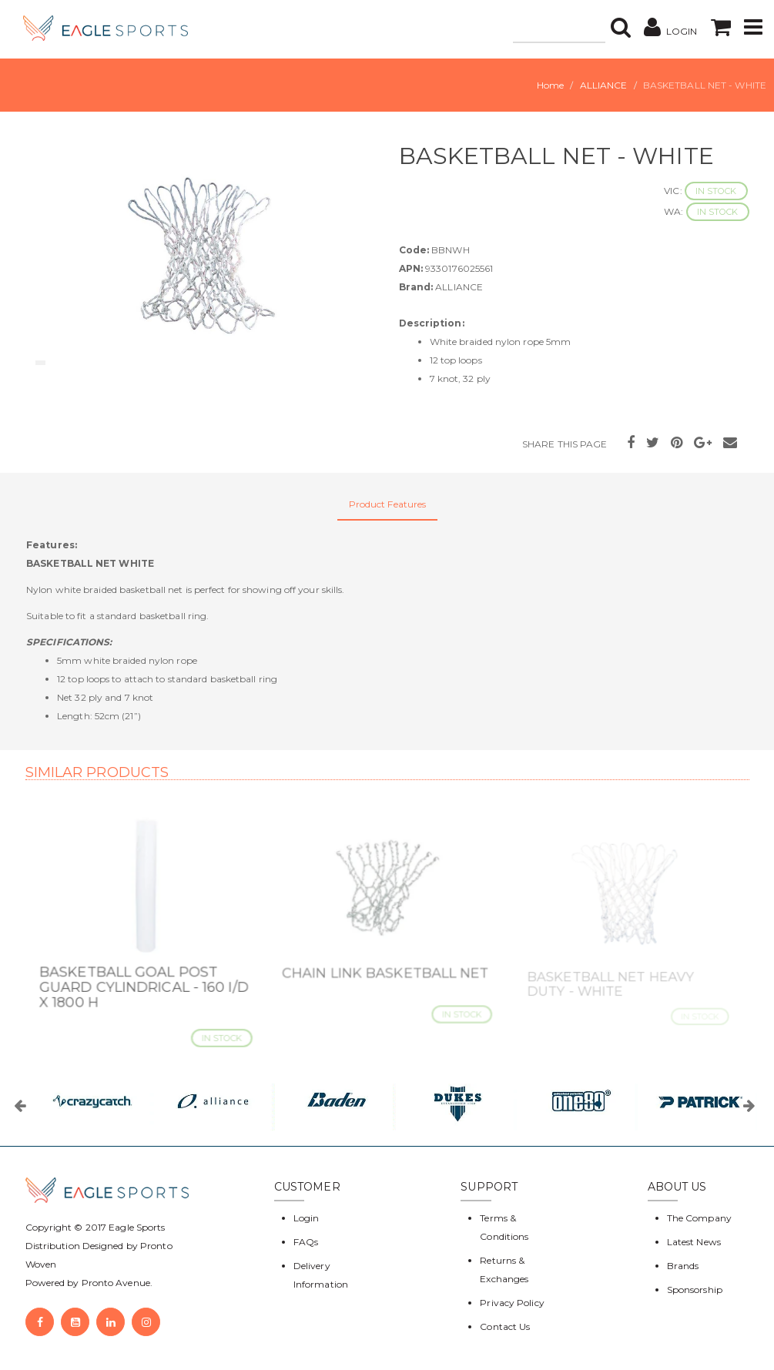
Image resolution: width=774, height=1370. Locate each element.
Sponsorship (694, 1289)
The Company (699, 1218)
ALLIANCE (604, 85)
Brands (683, 1265)
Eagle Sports (135, 1227)
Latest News (694, 1242)
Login (306, 1218)
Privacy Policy (512, 1302)
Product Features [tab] (388, 504)
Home (550, 85)
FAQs (305, 1242)
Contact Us (505, 1326)
